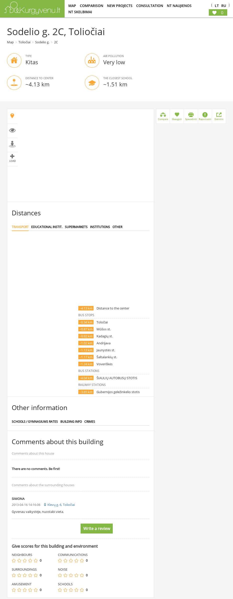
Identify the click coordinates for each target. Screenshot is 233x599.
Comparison (91, 5)
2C (56, 42)
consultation (149, 5)
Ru (223, 6)
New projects (119, 5)
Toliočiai (24, 42)
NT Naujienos (179, 5)
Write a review (96, 528)
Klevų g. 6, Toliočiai (61, 504)
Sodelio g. (42, 42)
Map (72, 5)
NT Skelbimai (80, 12)
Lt (217, 6)
